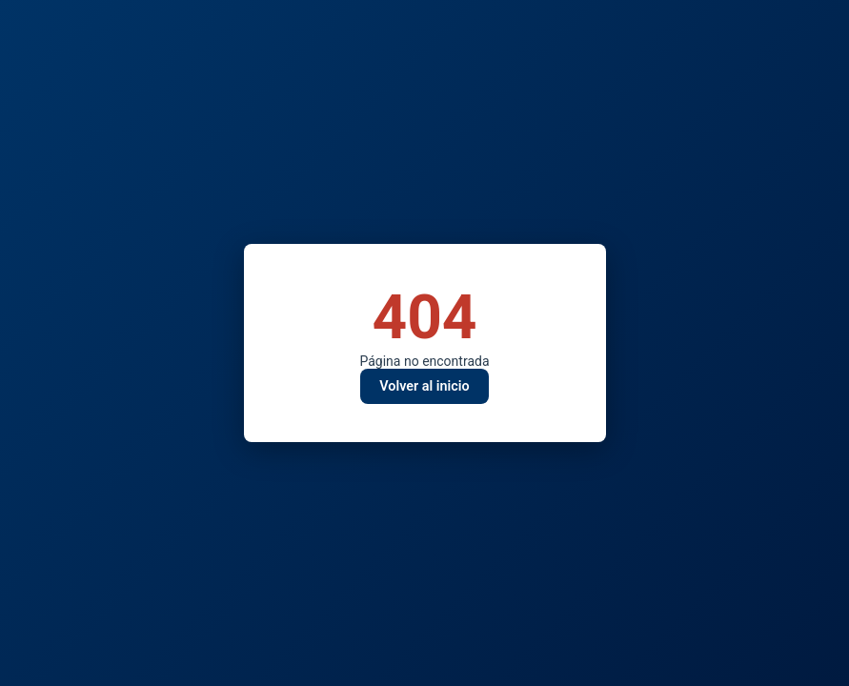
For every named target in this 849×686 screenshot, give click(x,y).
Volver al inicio (424, 386)
